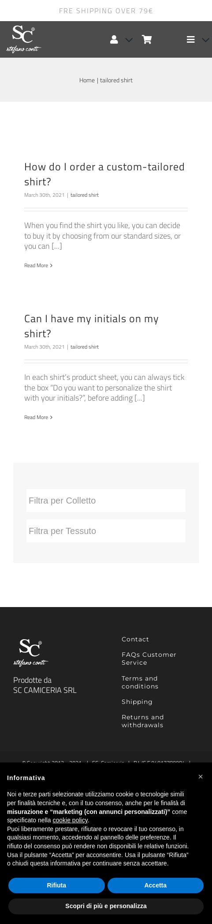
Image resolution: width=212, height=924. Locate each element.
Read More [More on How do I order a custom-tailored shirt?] (36, 265)
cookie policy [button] (70, 820)
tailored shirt (85, 195)
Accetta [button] (155, 885)
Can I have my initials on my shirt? (91, 325)
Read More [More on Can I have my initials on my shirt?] (36, 417)
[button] (200, 776)
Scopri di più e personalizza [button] (105, 905)
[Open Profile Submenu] (125, 39)
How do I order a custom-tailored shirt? (104, 173)
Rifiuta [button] (56, 885)
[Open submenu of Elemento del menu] (202, 39)
